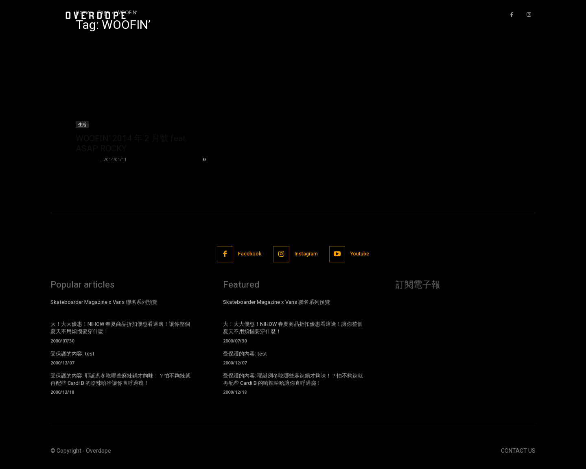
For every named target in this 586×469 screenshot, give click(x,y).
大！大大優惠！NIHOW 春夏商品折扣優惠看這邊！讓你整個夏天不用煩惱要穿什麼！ (120, 328)
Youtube (363, 254)
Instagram (307, 254)
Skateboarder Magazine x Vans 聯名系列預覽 (103, 302)
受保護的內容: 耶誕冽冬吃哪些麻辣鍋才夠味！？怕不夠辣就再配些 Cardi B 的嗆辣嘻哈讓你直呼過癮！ (120, 379)
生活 (82, 124)
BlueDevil (87, 159)
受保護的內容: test (72, 354)
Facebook (248, 254)
